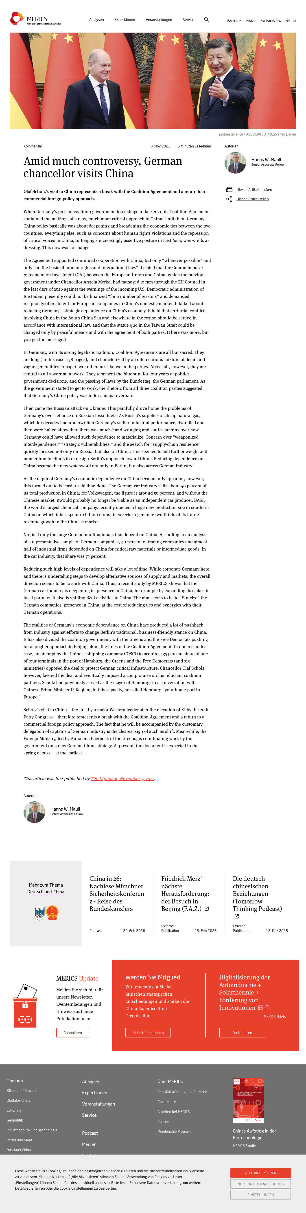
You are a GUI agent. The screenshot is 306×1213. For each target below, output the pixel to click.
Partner (163, 1121)
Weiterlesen (242, 1032)
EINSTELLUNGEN (260, 1195)
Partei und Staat (19, 1140)
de (294, 20)
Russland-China (19, 1150)
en (288, 20)
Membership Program (174, 1131)
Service (188, 19)
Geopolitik (15, 1120)
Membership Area (270, 20)
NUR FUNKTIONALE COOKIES (261, 1184)
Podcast (90, 1133)
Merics (37, 19)
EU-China (14, 1110)
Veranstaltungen (159, 19)
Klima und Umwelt (21, 1090)
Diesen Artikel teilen (253, 199)
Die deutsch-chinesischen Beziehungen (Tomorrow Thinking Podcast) (257, 897)
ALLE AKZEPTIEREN (260, 1173)
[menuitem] (96, 19)
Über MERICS (170, 1081)
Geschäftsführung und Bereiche (182, 1092)
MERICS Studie (244, 1146)
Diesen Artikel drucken (254, 189)
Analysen (96, 19)
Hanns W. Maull (65, 809)
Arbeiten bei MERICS (173, 1111)
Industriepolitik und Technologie (32, 1130)
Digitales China (18, 1100)
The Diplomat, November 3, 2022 (122, 778)
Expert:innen (125, 19)
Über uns (232, 20)
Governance (166, 1101)
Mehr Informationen (148, 1032)
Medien (250, 20)
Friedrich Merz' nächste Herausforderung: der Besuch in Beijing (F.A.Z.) (185, 893)
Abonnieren (72, 1032)
